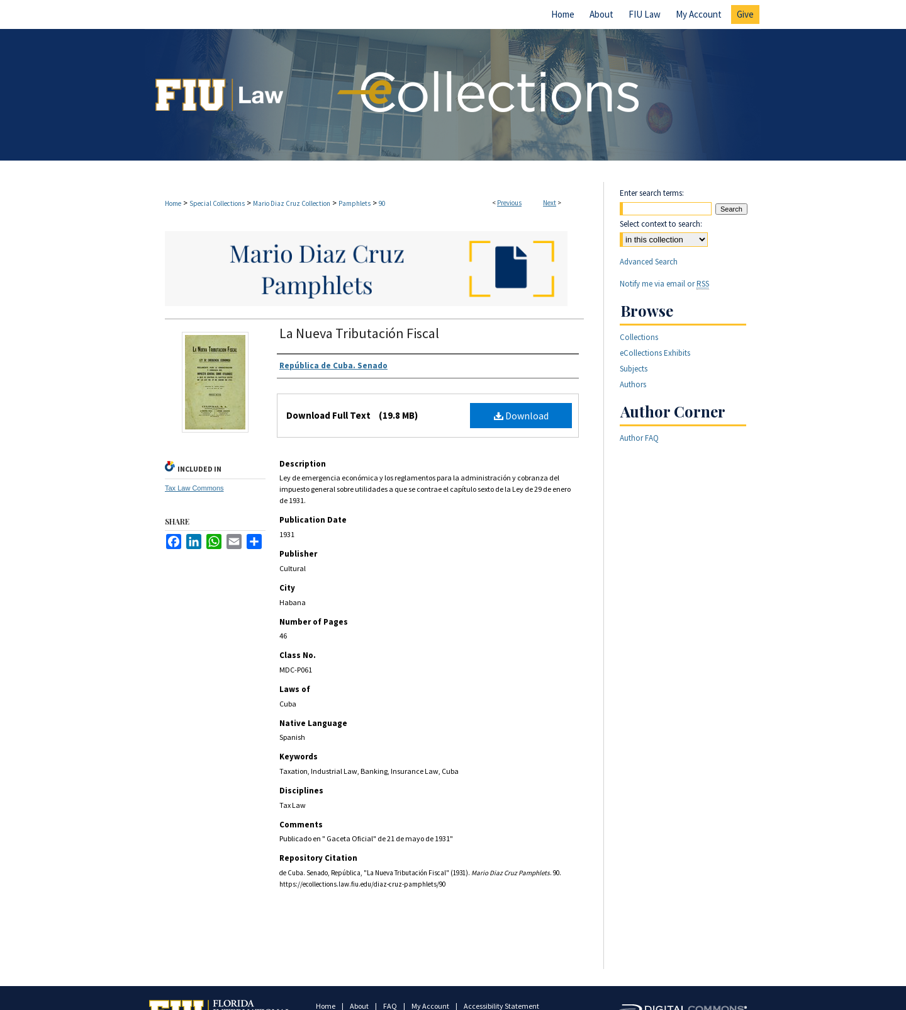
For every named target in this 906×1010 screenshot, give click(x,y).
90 (382, 203)
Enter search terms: (652, 193)
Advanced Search (649, 261)
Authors (633, 384)
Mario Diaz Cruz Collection (291, 203)
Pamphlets (354, 203)
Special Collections (217, 203)
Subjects (633, 368)
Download (521, 415)
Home (173, 203)
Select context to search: (661, 223)
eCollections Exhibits (655, 353)
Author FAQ (639, 438)
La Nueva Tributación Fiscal (359, 333)
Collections (639, 337)
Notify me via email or (664, 283)
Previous (509, 202)
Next (549, 202)
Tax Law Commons (194, 488)
